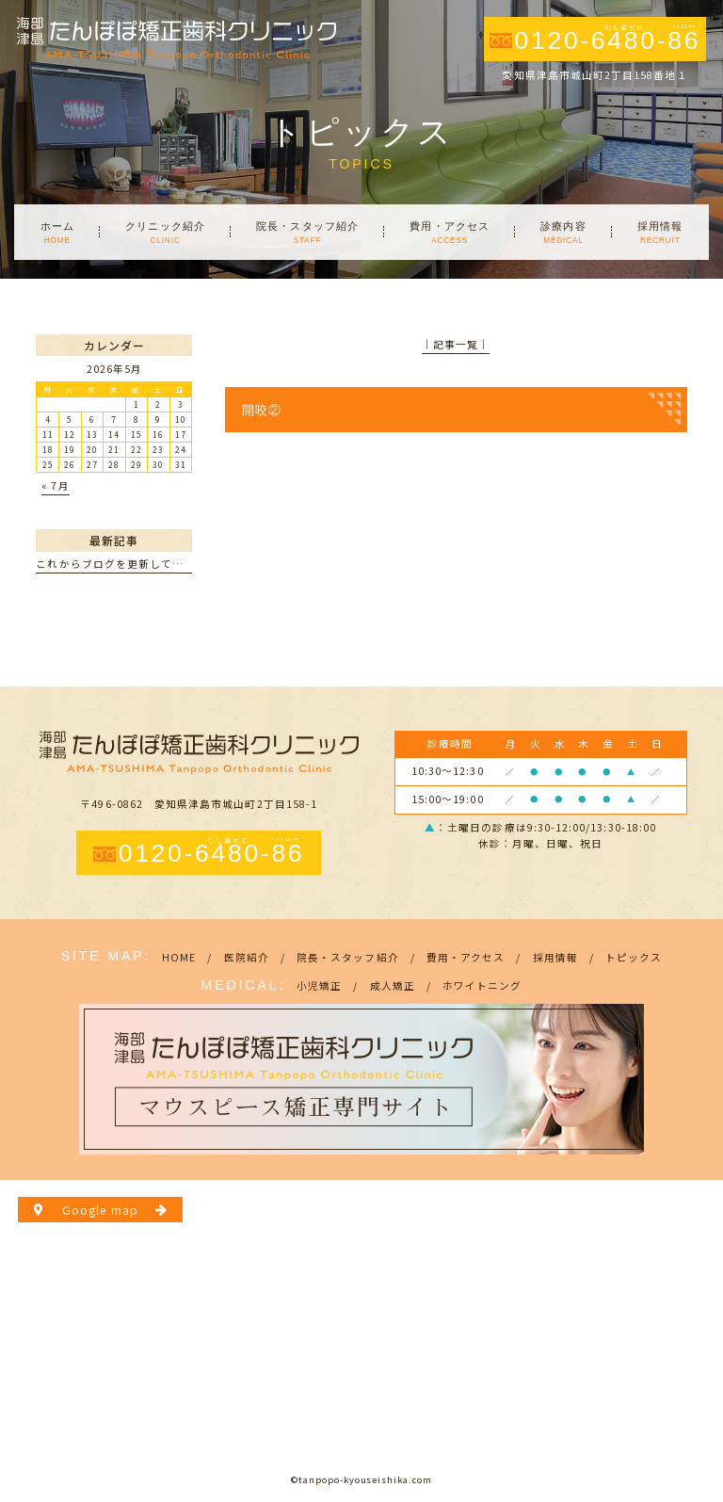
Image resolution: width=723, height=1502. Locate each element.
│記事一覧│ (456, 344)
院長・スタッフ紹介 (348, 957)
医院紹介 (246, 957)
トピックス (633, 957)
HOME (179, 957)
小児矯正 (319, 985)
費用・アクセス (465, 957)
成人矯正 (392, 985)
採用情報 (555, 957)
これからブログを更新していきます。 (132, 564)
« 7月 (55, 485)
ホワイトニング (482, 985)
